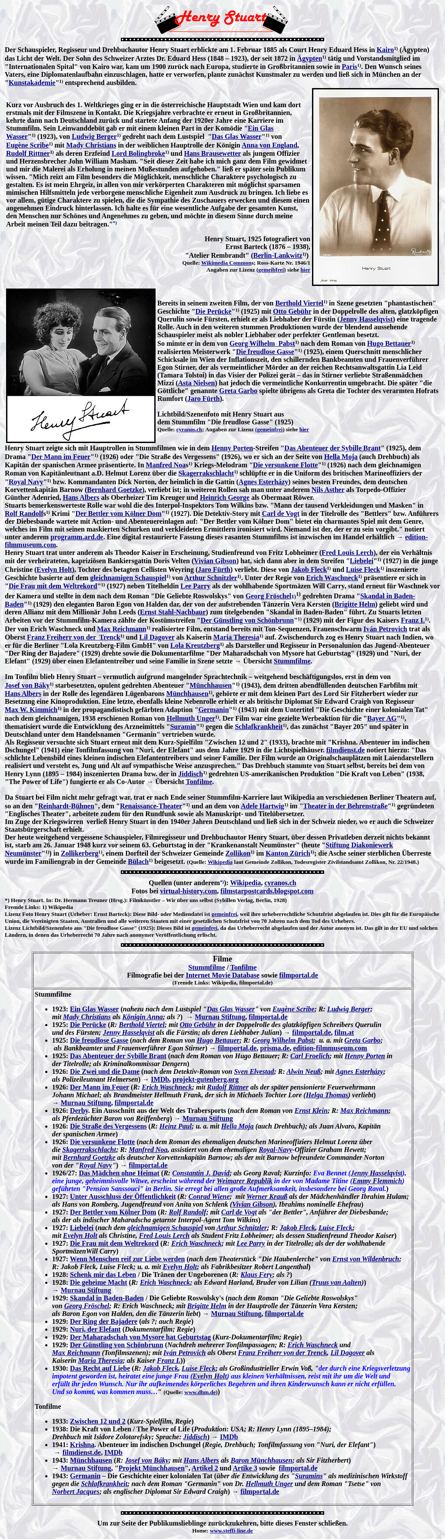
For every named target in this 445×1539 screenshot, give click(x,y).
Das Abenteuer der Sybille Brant (332, 448)
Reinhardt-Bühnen (66, 806)
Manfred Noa (166, 465)
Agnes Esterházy (263, 482)
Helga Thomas (327, 1095)
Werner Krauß (266, 1196)
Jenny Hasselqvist (366, 319)
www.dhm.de (200, 1392)
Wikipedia (220, 862)
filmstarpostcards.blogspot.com (266, 891)
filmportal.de (298, 975)
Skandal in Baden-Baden (107, 1298)
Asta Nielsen (196, 383)
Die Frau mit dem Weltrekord (53, 586)
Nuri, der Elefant (95, 1329)
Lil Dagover (156, 637)
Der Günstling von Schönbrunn (247, 620)
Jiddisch (190, 774)
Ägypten (309, 58)
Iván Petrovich (385, 629)
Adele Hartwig (262, 806)
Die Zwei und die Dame (104, 1071)
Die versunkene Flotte (285, 465)
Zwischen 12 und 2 (98, 1421)
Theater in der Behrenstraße (345, 806)
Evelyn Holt (54, 569)
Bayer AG (382, 718)
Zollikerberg (79, 853)
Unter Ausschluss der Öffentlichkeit (123, 1196)
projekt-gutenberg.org (206, 1079)
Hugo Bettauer (389, 343)
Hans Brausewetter (212, 153)
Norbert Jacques (76, 1491)
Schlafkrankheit (258, 726)
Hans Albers (81, 497)
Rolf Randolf (24, 513)
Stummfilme (292, 661)
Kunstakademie (32, 82)
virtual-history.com (188, 891)
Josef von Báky (27, 685)
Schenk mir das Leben (103, 1274)
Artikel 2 (205, 1468)
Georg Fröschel (268, 596)
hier (305, 269)
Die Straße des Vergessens (108, 1126)
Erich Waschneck (332, 577)
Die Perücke (214, 311)
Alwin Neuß (303, 1071)
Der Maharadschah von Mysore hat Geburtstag (140, 1337)
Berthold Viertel (299, 303)
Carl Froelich (309, 1056)
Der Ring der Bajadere (103, 1321)
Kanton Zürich (288, 853)
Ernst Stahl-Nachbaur (173, 612)
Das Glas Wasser (236, 136)
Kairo (385, 49)
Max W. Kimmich (31, 709)
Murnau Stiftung (220, 1017)
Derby (79, 1110)
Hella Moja (341, 456)
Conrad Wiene (209, 1196)
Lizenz (13, 914)
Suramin (183, 726)
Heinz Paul (175, 1126)
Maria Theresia (236, 637)
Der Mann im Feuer (60, 456)
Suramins (309, 1476)
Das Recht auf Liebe (100, 1368)
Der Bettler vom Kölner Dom (118, 513)
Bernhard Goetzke (114, 489)
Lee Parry (195, 586)
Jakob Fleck (309, 569)
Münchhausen (210, 685)
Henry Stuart (27, 900)
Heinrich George (224, 497)
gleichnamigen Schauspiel (128, 577)
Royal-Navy (275, 1149)
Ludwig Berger (94, 136)
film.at (344, 1032)
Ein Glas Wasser (94, 1009)
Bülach (138, 861)
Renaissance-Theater (151, 806)
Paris (350, 66)
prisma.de (274, 1048)
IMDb (160, 1079)
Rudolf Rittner (28, 153)
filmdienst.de (345, 750)
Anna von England (269, 145)
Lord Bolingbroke (138, 153)
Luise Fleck (363, 569)
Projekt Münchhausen (152, 1468)
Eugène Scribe (27, 145)
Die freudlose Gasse (265, 351)
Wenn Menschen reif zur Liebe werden (127, 1259)
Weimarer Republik (244, 1181)
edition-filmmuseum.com (330, 1048)
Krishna (82, 1444)
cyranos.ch (189, 429)
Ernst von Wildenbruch (365, 1259)
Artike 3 (245, 1468)
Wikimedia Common (226, 262)
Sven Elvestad (254, 1071)
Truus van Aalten (336, 1282)
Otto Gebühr (292, 311)
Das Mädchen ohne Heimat (119, 1173)
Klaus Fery (256, 1274)
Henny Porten (232, 448)
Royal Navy (26, 482)
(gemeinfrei (268, 429)
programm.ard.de (76, 537)
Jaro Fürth (203, 398)
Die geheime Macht (98, 1282)
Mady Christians (91, 145)
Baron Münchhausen (261, 1460)
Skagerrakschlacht (206, 473)
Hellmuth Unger (190, 718)
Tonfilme (199, 781)
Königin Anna (143, 1017)
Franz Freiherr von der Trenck (73, 637)
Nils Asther (328, 489)
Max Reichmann (121, 629)
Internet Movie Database (222, 975)
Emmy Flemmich (377, 1181)
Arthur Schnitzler (210, 577)
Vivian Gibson (215, 560)
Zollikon (238, 853)
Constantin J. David (200, 1173)
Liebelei (361, 560)
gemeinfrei (224, 914)
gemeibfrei (271, 269)
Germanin (213, 709)
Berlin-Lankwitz (277, 255)
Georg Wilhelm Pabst (262, 343)
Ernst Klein (311, 1110)
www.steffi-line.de (231, 1530)
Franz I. (413, 620)
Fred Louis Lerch (347, 552)
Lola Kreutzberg (195, 645)
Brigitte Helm (355, 604)
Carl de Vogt (280, 513)
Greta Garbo (238, 390)
